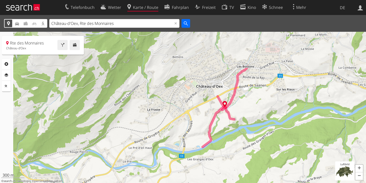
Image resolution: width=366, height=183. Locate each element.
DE (342, 7)
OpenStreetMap (42, 181)
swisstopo (23, 181)
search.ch (10, 181)
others (58, 181)
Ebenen (6, 75)
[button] (359, 168)
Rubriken (6, 64)
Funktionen (6, 86)
